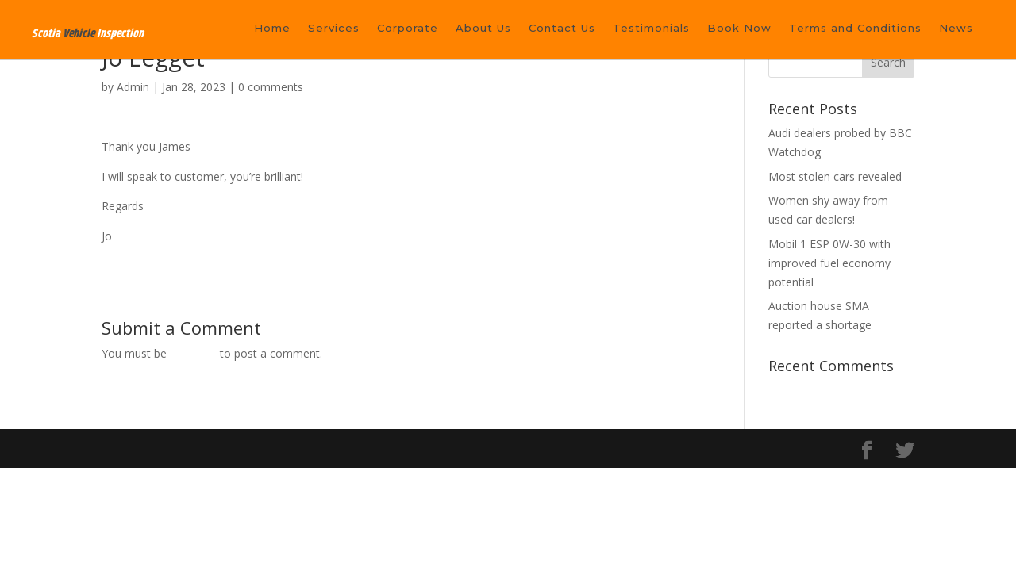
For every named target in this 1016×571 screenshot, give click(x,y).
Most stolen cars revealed (835, 176)
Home (272, 28)
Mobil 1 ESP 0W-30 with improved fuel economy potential (829, 262)
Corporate (407, 28)
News (956, 28)
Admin (133, 86)
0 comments (270, 86)
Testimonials (651, 28)
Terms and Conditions (855, 28)
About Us (483, 28)
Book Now (739, 28)
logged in (193, 353)
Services (334, 28)
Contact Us (562, 28)
